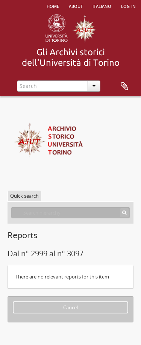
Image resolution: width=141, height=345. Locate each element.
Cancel (70, 307)
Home (53, 6)
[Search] (124, 212)
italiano (101, 6)
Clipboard (124, 86)
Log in (128, 6)
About (76, 6)
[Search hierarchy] (70, 212)
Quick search (24, 195)
